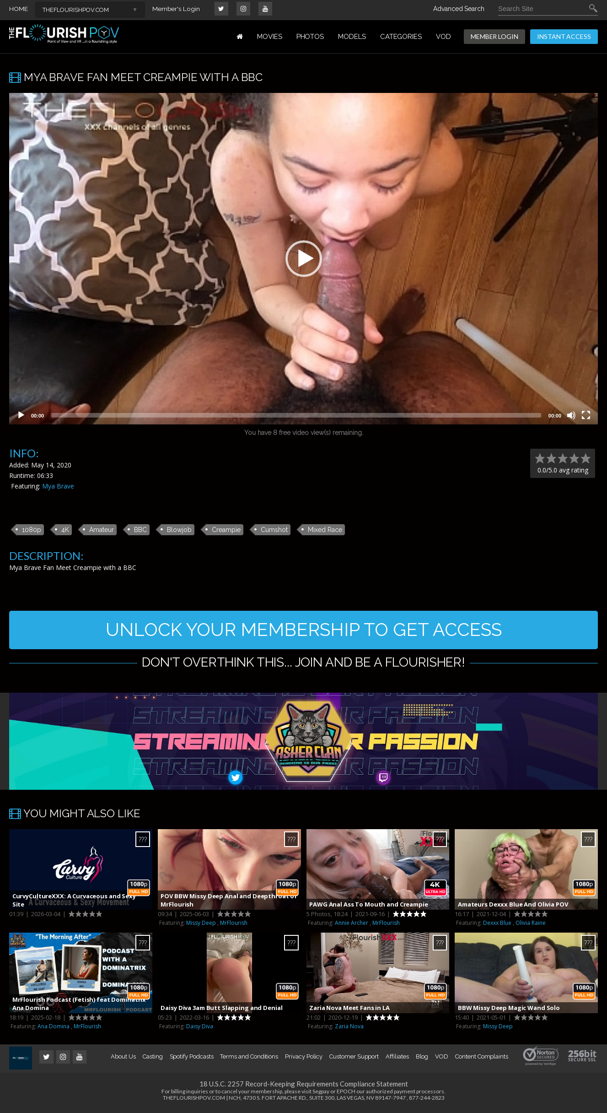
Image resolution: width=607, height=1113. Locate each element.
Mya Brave (58, 486)
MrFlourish (233, 925)
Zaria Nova (349, 1029)
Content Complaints (481, 1059)
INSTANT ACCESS (564, 36)
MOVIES (269, 37)
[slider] (296, 415)
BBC (140, 529)
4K (65, 529)
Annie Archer (351, 925)
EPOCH (346, 1094)
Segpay (320, 1094)
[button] (303, 258)
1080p (31, 529)
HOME (18, 8)
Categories (401, 37)
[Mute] (571, 415)
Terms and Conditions (249, 1059)
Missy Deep (201, 925)
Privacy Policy (303, 1059)
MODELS (352, 37)
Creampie (226, 529)
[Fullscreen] (586, 415)
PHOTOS (310, 37)
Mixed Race (325, 529)
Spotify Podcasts (192, 1059)
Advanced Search (458, 8)
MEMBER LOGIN (494, 36)
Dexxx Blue (497, 925)
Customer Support (354, 1059)
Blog (422, 1059)
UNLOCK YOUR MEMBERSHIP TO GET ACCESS (303, 630)
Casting (153, 1059)
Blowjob (179, 529)
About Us (123, 1059)
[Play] (21, 415)
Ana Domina (54, 1029)
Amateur (101, 529)
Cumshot (274, 529)
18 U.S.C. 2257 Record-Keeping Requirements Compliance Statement (303, 1086)
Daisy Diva (199, 1029)
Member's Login (176, 8)
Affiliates (397, 1059)
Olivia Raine (531, 925)
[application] (303, 258)
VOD (443, 37)
